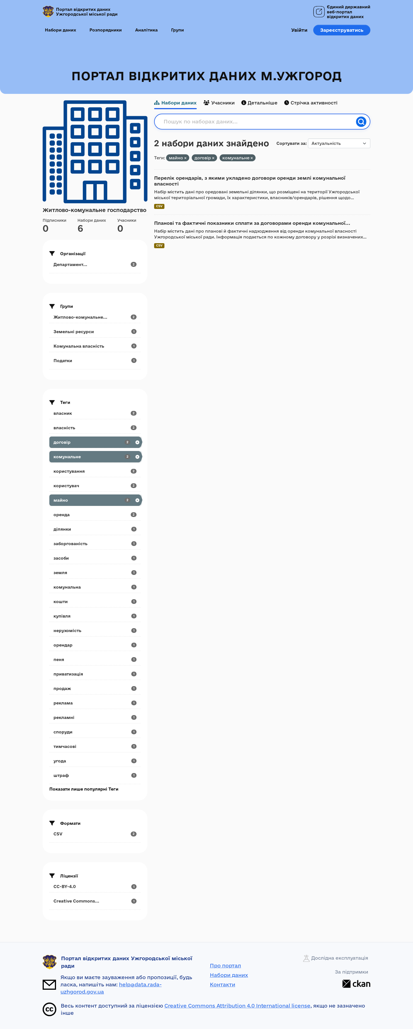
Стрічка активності (310, 102)
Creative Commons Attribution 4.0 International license (237, 1005)
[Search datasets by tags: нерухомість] (95, 630)
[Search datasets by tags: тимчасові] (95, 746)
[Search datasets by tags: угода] (95, 761)
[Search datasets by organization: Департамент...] (95, 264)
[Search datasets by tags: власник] (95, 413)
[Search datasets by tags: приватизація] (95, 674)
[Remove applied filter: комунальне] (252, 158)
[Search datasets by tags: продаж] (95, 688)
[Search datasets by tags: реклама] (95, 703)
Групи (177, 30)
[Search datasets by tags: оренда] (95, 514)
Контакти (222, 984)
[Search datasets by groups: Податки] (95, 360)
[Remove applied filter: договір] (213, 158)
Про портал (225, 965)
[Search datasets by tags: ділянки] (95, 529)
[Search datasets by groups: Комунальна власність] (95, 346)
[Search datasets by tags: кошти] (95, 601)
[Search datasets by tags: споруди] (95, 732)
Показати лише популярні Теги (83, 789)
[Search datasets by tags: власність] (95, 427)
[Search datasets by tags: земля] (95, 572)
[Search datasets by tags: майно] (95, 500)
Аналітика (146, 30)
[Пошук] (361, 121)
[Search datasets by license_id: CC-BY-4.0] (95, 886)
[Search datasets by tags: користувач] (95, 485)
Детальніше (259, 102)
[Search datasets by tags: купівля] (95, 616)
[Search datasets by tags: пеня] (95, 659)
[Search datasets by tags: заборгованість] (95, 543)
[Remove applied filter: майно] (185, 158)
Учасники (219, 102)
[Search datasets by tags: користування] (95, 471)
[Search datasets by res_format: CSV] (95, 834)
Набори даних (60, 30)
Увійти (299, 30)
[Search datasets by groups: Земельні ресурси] (95, 331)
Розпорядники (105, 30)
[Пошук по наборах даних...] (258, 122)
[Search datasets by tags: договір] (95, 442)
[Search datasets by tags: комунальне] (95, 456)
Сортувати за (290, 143)
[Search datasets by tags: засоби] (95, 558)
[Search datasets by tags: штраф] (95, 775)
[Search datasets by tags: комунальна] (95, 587)
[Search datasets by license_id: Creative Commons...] (95, 901)
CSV (159, 206)
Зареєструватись (341, 30)
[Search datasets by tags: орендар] (95, 645)
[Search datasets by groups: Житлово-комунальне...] (95, 317)
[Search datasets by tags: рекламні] (95, 717)
